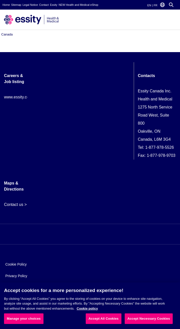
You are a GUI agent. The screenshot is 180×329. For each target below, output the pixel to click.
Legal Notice (30, 4)
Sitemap (16, 4)
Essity (53, 4)
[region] (90, 305)
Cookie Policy (16, 264)
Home (6, 4)
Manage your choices (24, 318)
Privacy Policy (16, 276)
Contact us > (15, 204)
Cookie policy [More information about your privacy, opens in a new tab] (87, 308)
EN (149, 5)
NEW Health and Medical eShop (78, 4)
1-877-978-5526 (159, 147)
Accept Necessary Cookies (148, 318)
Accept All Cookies (103, 318)
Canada (7, 34)
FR (155, 5)
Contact (44, 4)
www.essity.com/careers (25, 97)
